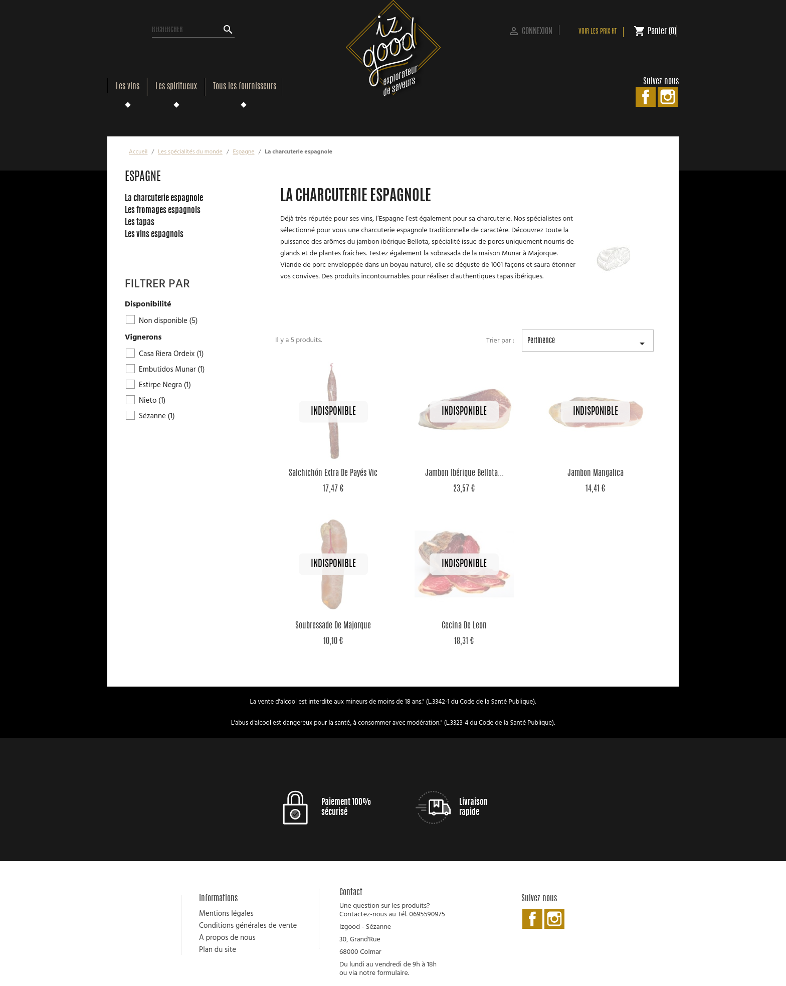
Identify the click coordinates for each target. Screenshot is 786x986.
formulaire (392, 973)
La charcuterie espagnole (164, 199)
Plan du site (217, 950)
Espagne (143, 178)
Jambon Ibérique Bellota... (464, 473)
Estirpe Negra (165, 385)
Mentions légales (226, 914)
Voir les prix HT (597, 32)
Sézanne (157, 416)
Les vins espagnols (154, 235)
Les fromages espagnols (163, 211)
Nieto (152, 401)
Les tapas (139, 223)
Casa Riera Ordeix (171, 354)
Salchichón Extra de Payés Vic (333, 473)
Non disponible (168, 321)
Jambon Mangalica (595, 473)
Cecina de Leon (464, 626)
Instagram (668, 97)
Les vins (127, 87)
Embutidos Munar (172, 370)
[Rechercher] (193, 30)
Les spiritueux (176, 87)
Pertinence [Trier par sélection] (587, 345)
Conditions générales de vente (248, 926)
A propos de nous (227, 938)
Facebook (646, 97)
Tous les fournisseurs (244, 87)
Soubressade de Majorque (333, 626)
